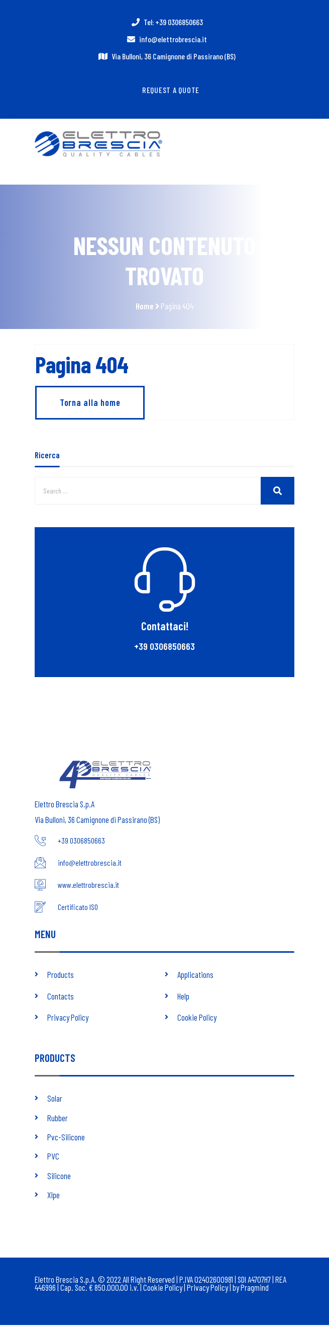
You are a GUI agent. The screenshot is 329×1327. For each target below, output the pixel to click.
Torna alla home (91, 405)
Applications (195, 977)
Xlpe (53, 1197)
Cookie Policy (196, 1019)
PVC (53, 1158)
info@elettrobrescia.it (173, 39)
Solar (54, 1100)
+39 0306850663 (164, 649)
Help (183, 998)
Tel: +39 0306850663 (173, 22)
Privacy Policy (67, 1019)
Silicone (59, 1178)
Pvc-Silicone (66, 1139)
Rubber (57, 1120)
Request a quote (171, 90)
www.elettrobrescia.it (88, 887)
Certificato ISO (78, 909)
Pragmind (256, 1290)
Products (60, 977)
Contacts (60, 998)
